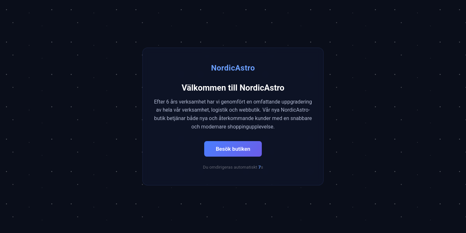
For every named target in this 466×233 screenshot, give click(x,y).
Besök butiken (233, 149)
